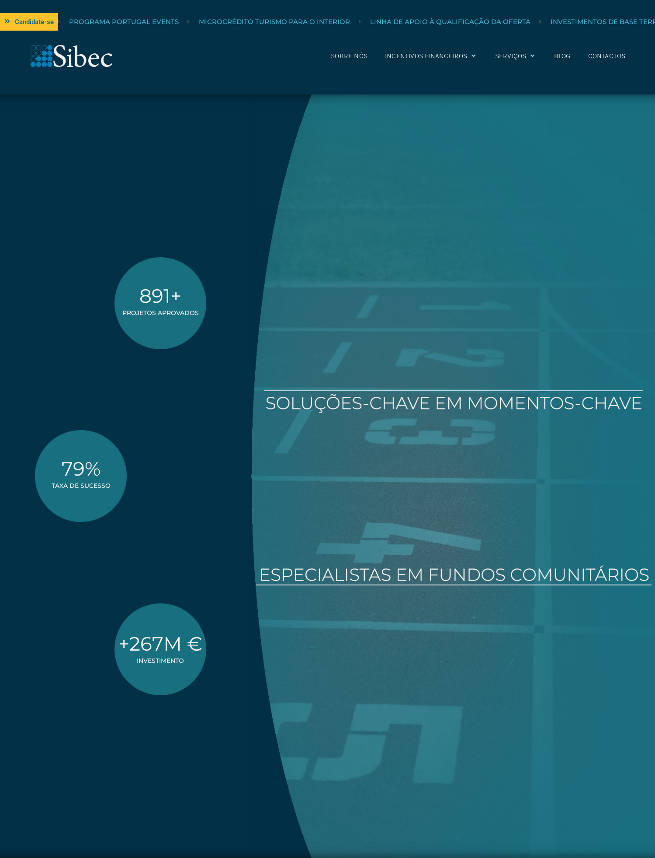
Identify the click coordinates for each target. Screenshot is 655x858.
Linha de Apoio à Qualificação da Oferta (565, 22)
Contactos (607, 56)
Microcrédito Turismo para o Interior (388, 22)
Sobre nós (349, 56)
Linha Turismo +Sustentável (109, 22)
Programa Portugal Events (238, 22)
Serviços (516, 56)
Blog (562, 56)
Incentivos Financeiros (431, 56)
